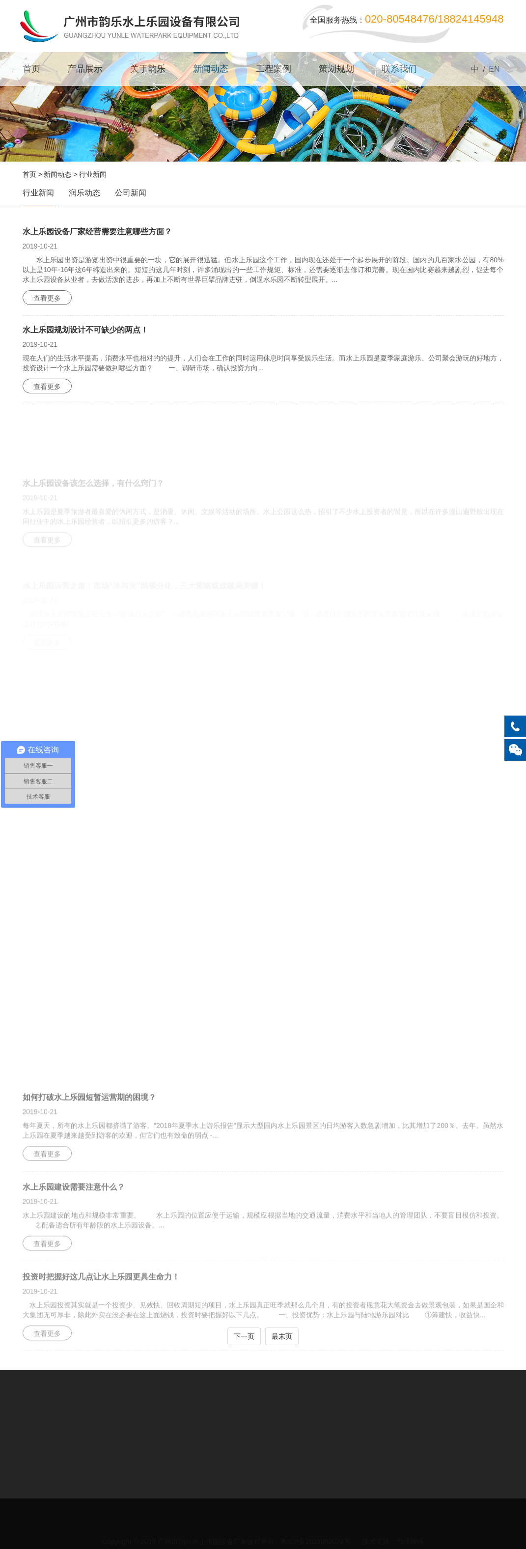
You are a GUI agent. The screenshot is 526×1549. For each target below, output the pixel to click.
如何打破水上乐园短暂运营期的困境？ (89, 1128)
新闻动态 (210, 69)
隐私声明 (397, 1527)
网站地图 (362, 1527)
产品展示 (85, 69)
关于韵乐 (148, 69)
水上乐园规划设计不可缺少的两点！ (85, 330)
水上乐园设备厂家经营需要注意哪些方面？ (97, 231)
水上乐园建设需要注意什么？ (74, 1219)
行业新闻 (93, 174)
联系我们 (399, 69)
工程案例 (273, 69)
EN (494, 69)
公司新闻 (130, 193)
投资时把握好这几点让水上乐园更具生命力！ (101, 1308)
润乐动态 (84, 193)
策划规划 (336, 69)
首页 (31, 69)
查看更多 (47, 298)
